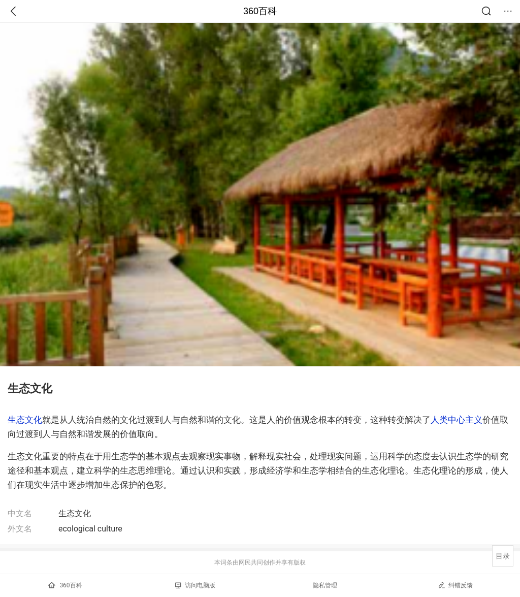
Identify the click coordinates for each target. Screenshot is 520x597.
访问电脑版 (195, 585)
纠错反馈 (455, 585)
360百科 (260, 11)
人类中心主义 (456, 420)
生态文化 (25, 420)
